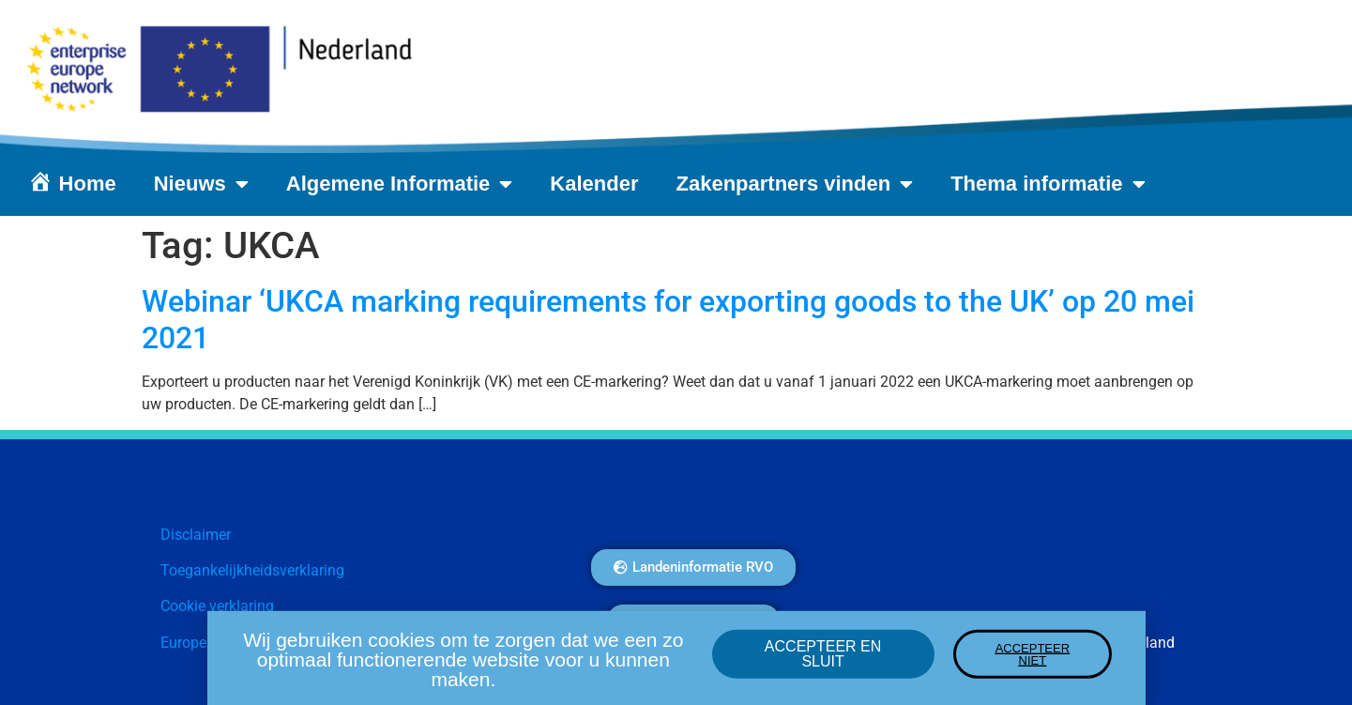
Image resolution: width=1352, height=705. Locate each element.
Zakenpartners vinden (795, 184)
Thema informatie (1047, 184)
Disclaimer (195, 535)
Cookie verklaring (217, 606)
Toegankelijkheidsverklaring (252, 570)
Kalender (594, 183)
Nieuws (201, 184)
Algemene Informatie (399, 184)
